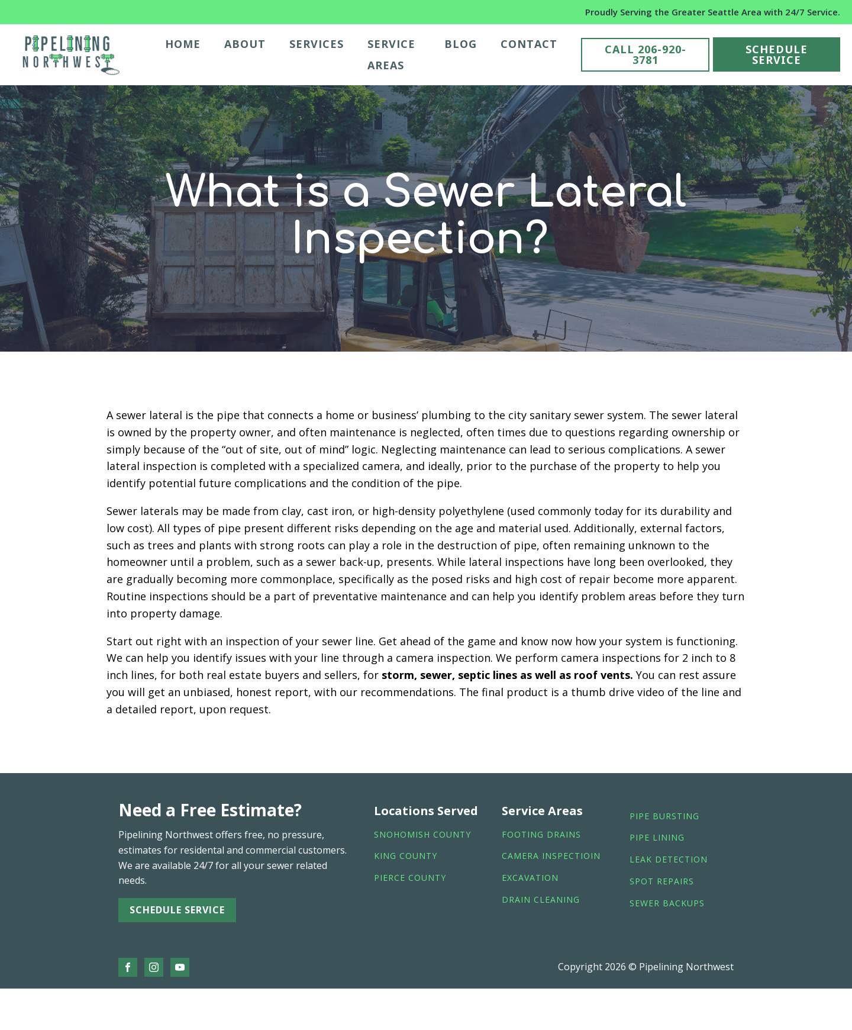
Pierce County (410, 878)
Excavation (530, 878)
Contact (529, 44)
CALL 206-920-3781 (645, 54)
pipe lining (657, 838)
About (245, 44)
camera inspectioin (551, 856)
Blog (460, 44)
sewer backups (667, 904)
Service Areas (391, 54)
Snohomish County (422, 835)
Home (183, 44)
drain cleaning (541, 900)
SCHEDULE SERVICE (777, 54)
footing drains (541, 835)
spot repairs (662, 882)
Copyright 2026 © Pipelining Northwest (646, 966)
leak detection (669, 860)
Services (316, 44)
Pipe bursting (664, 817)
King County (405, 856)
